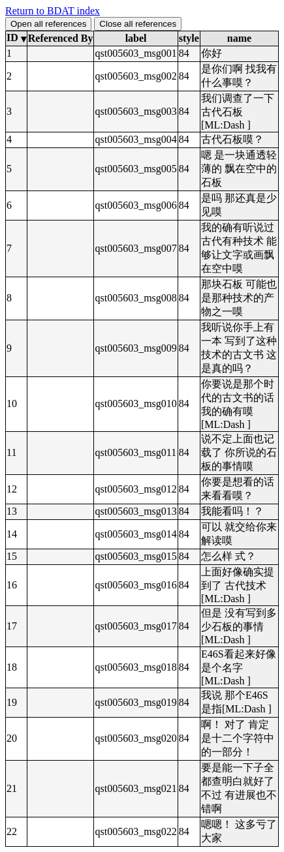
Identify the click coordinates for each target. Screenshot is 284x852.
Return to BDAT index (52, 10)
